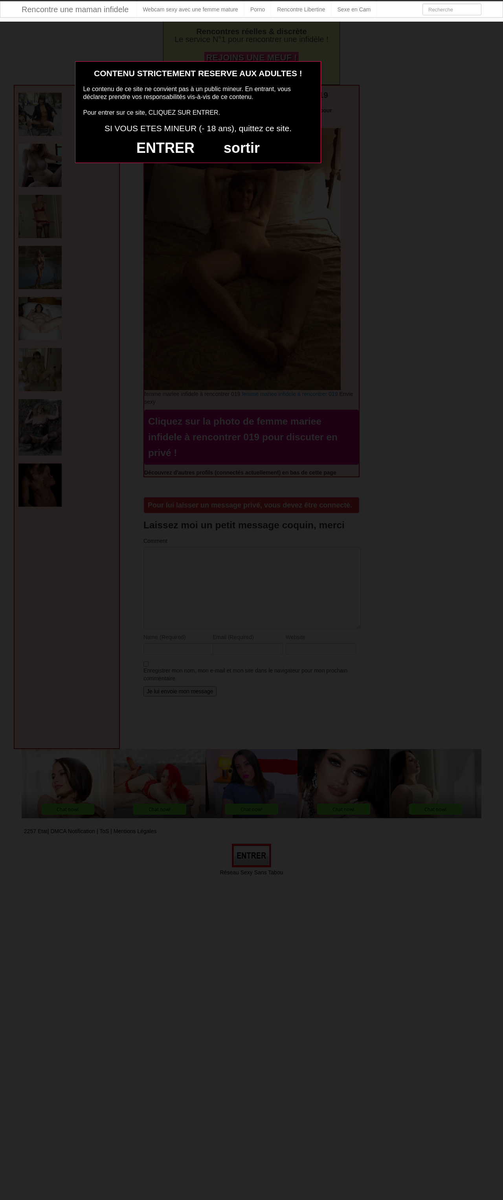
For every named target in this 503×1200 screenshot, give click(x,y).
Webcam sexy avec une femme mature (190, 9)
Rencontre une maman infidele (75, 9)
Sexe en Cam (354, 9)
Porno (257, 9)
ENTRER (165, 148)
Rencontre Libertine (301, 9)
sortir (242, 148)
